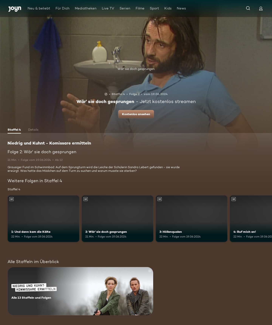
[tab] (14, 130)
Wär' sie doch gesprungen (136, 69)
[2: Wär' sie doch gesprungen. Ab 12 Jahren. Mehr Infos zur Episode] (117, 218)
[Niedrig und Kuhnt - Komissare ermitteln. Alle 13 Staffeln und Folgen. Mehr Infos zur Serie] (80, 291)
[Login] (260, 8)
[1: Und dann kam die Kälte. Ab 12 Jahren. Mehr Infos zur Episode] (43, 218)
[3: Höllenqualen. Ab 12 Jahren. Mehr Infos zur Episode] (191, 218)
